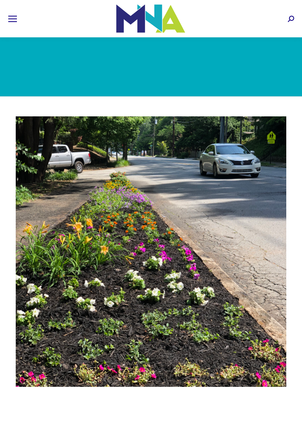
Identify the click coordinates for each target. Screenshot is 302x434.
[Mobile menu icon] (12, 19)
